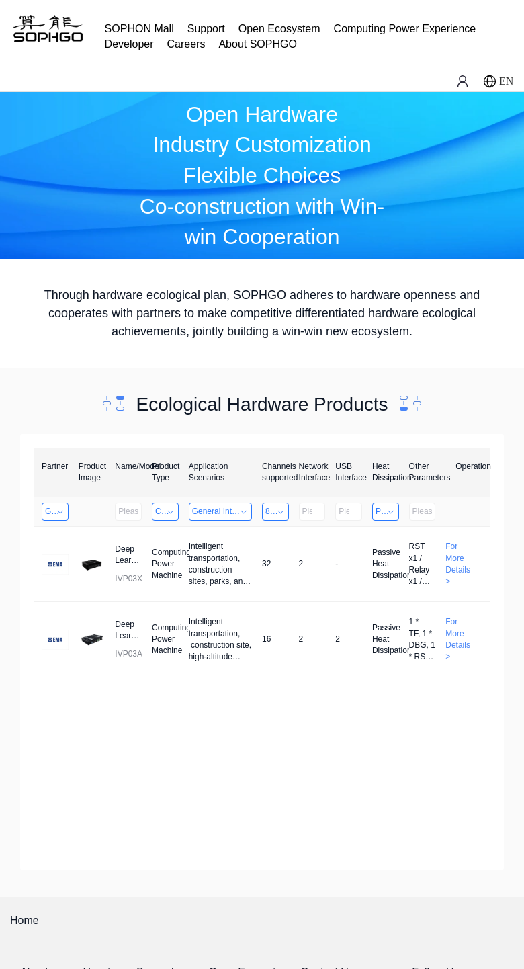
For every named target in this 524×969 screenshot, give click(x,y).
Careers (186, 44)
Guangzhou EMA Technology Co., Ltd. (57, 511)
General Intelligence (222, 511)
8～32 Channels (277, 511)
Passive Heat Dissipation (387, 511)
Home (24, 920)
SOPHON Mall (139, 28)
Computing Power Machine (167, 511)
